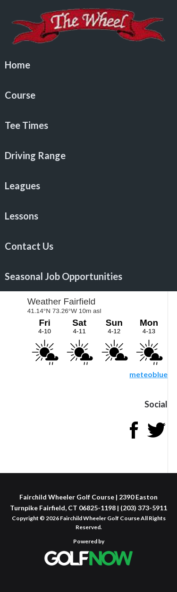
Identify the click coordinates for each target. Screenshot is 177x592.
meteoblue (148, 374)
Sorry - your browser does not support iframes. (97, 329)
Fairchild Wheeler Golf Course (88, 26)
